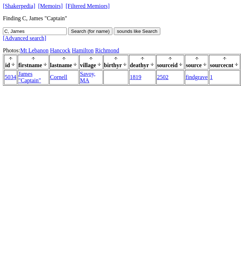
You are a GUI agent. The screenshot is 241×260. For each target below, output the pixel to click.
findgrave (196, 77)
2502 (163, 77)
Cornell (58, 77)
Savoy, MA (87, 77)
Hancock (60, 50)
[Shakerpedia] (19, 6)
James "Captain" (29, 77)
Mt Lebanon (34, 50)
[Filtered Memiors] (88, 6)
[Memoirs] (50, 6)
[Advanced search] (24, 38)
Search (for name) (90, 31)
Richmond (107, 50)
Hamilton (83, 50)
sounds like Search (137, 31)
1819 (135, 77)
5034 (10, 77)
